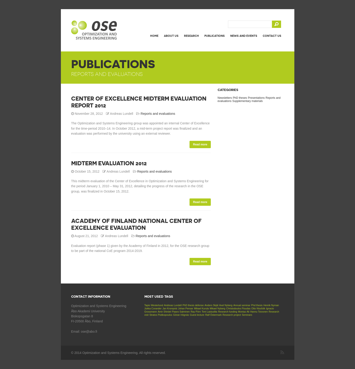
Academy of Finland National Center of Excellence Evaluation (136, 224)
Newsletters (225, 97)
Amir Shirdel (164, 311)
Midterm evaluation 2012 (109, 163)
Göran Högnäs (181, 314)
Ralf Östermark (213, 314)
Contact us (272, 35)
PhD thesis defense (192, 305)
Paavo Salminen (181, 311)
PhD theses (240, 97)
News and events (243, 35)
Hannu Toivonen (259, 311)
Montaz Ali (243, 311)
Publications (214, 35)
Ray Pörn (196, 311)
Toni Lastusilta (209, 311)
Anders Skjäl (211, 305)
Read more (200, 144)
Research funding (227, 311)
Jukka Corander (153, 308)
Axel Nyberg (225, 305)
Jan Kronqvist (170, 308)
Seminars (247, 314)
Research (191, 35)
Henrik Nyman (271, 305)
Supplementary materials (247, 101)
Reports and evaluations (158, 113)
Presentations (256, 97)
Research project (231, 314)
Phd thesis (257, 305)
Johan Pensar (185, 308)
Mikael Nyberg (217, 308)
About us (171, 35)
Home (154, 35)
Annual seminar (241, 305)
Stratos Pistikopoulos (160, 314)
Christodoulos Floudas (238, 308)
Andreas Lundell (173, 305)
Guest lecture (197, 314)
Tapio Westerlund (153, 305)
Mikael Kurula (201, 308)
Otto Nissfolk (258, 308)
